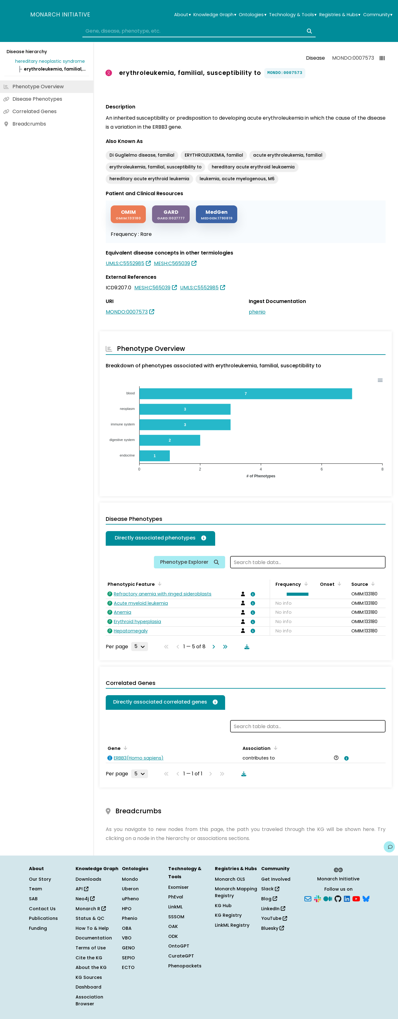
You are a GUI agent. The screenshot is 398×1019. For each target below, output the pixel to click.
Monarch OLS (230, 879)
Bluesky (272, 928)
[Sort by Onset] (338, 584)
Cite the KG (89, 958)
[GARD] (171, 214)
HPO (127, 909)
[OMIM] (128, 214)
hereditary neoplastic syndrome (50, 61)
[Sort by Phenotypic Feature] (158, 584)
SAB (33, 899)
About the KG (91, 967)
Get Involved (275, 879)
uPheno (130, 899)
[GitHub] (338, 898)
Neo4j (85, 899)
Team (35, 889)
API (82, 889)
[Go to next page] (212, 646)
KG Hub (223, 905)
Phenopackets (184, 966)
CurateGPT (181, 956)
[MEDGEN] (216, 214)
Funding (38, 928)
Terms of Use (91, 948)
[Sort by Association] (274, 748)
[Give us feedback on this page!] (389, 846)
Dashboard (88, 987)
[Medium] (327, 898)
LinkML (175, 907)
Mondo (130, 879)
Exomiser (178, 887)
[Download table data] (245, 646)
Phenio (129, 918)
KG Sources (89, 977)
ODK (173, 936)
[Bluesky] (366, 898)
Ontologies (252, 14)
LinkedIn (273, 909)
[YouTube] (356, 898)
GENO (128, 948)
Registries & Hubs (339, 14)
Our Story (40, 879)
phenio (257, 311)
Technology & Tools (293, 14)
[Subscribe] (307, 898)
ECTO (128, 967)
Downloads (88, 879)
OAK (173, 926)
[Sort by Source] (372, 584)
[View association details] (252, 594)
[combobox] (199, 31)
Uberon (130, 889)
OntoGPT (178, 946)
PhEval (175, 897)
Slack (270, 889)
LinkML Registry (232, 925)
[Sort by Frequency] (304, 584)
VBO (127, 938)
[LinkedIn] (347, 898)
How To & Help (92, 928)
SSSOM (176, 917)
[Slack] (317, 898)
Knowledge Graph (214, 14)
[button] (295, 594)
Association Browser (89, 1000)
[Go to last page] (224, 646)
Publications (43, 918)
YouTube (274, 918)
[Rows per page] (139, 646)
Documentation (94, 938)
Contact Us (42, 909)
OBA (127, 928)
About (182, 14)
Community (377, 14)
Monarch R (91, 909)
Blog (269, 899)
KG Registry (228, 915)
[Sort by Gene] (124, 748)
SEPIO (128, 958)
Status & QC (90, 918)
